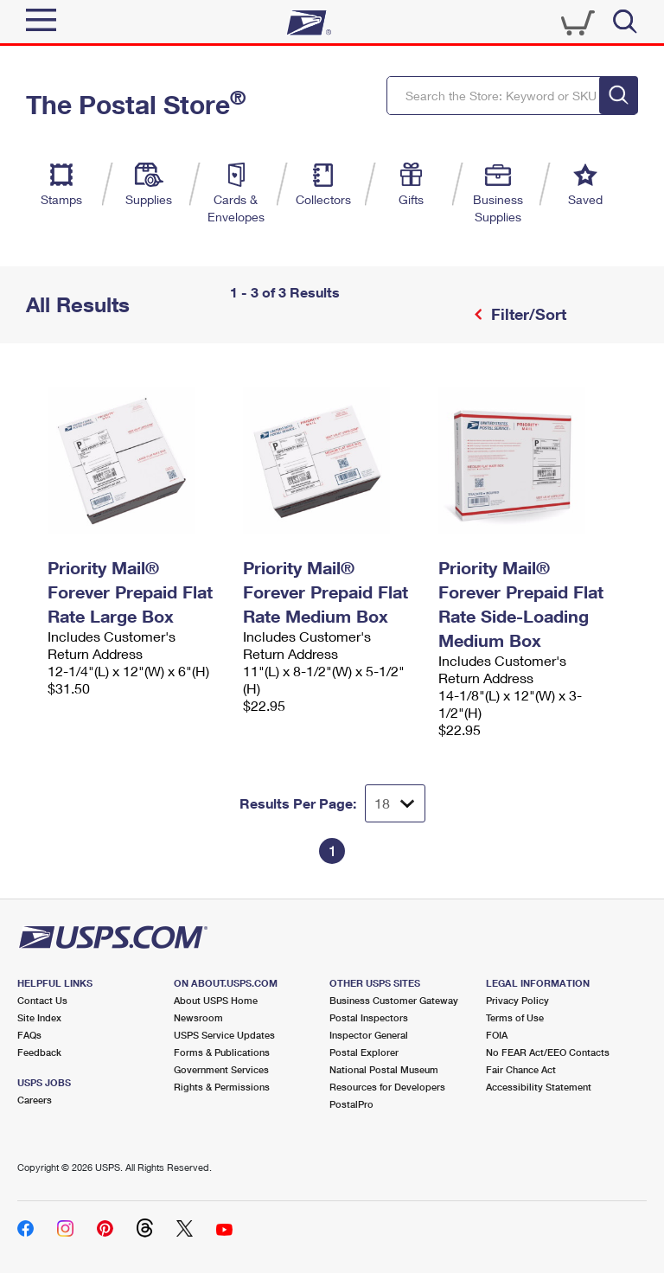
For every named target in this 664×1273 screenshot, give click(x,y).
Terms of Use (515, 1017)
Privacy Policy (517, 1000)
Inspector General (368, 1034)
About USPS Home (216, 1000)
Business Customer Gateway (393, 1000)
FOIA (497, 1034)
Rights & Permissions (222, 1086)
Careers (34, 1099)
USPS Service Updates (224, 1034)
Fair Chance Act (521, 1069)
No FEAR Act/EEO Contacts (548, 1052)
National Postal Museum (383, 1069)
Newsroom (198, 1017)
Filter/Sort (526, 313)
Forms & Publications (222, 1052)
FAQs (29, 1034)
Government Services (221, 1069)
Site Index (39, 1017)
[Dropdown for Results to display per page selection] (395, 803)
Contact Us (42, 1000)
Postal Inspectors (368, 1017)
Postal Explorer (364, 1052)
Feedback (39, 1052)
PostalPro (351, 1104)
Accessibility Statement (538, 1086)
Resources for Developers (387, 1086)
